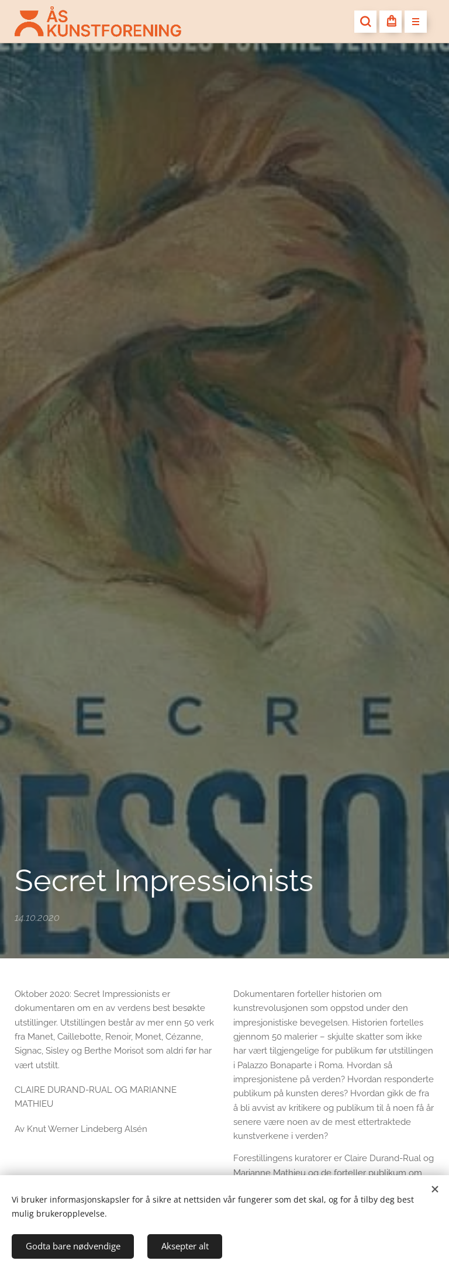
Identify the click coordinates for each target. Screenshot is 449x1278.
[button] (365, 22)
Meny (412, 22)
